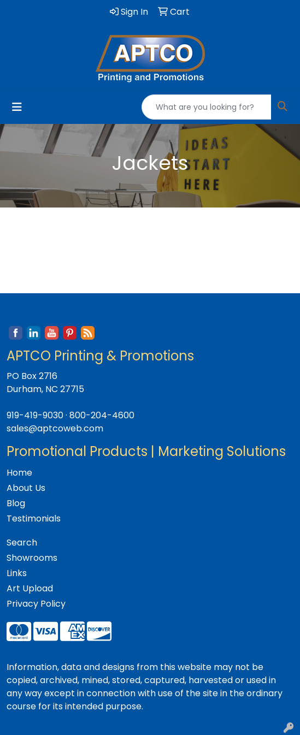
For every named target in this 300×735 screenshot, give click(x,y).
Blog (16, 503)
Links (17, 573)
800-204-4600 (101, 415)
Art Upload (30, 588)
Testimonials (34, 518)
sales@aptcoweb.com (55, 428)
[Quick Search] (207, 107)
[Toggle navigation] (16, 107)
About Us (26, 488)
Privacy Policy (36, 603)
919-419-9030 (35, 415)
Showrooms (32, 558)
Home (19, 472)
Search (22, 542)
